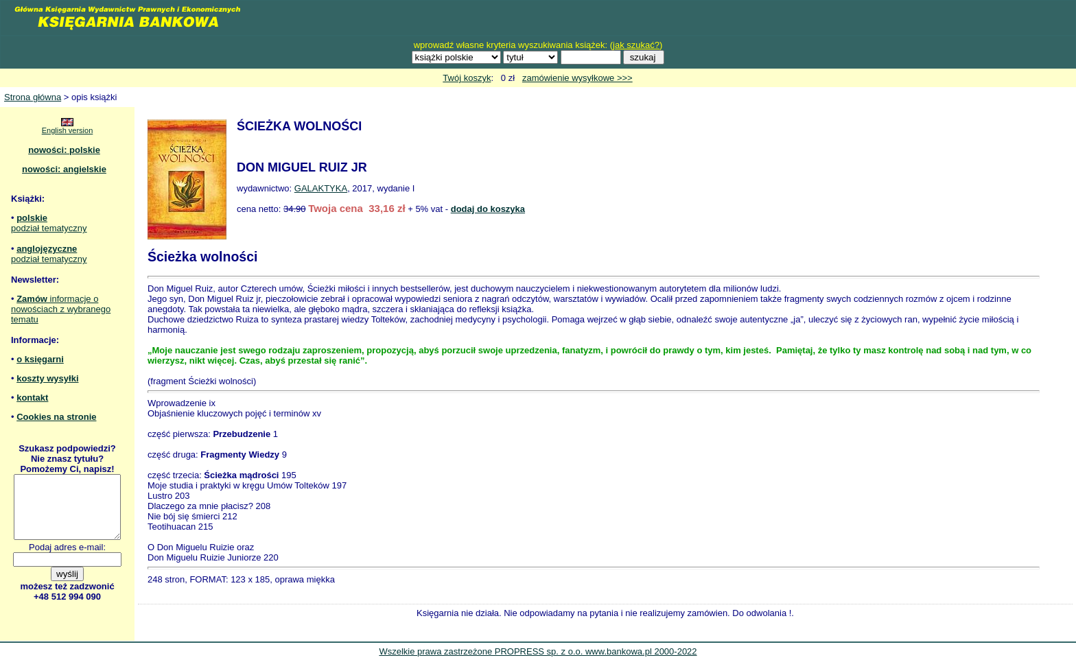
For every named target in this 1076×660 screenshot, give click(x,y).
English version (67, 130)
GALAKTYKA (320, 188)
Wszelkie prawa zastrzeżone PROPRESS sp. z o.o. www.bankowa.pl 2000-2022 (538, 651)
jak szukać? (636, 45)
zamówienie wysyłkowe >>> (577, 78)
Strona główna (32, 97)
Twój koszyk (467, 78)
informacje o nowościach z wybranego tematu (60, 309)
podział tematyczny (49, 228)
